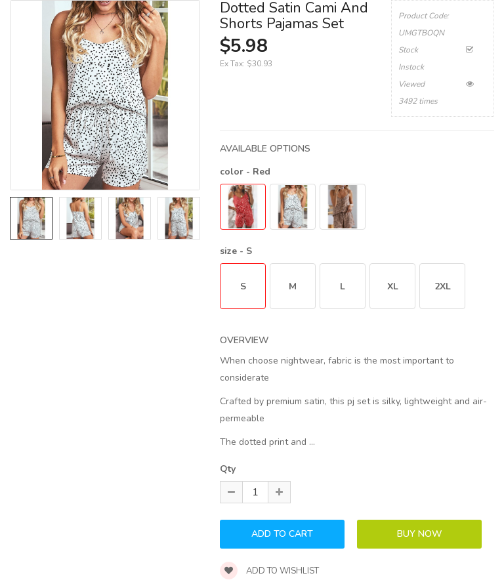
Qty (228, 469)
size (236, 251)
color (245, 171)
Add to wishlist (269, 571)
